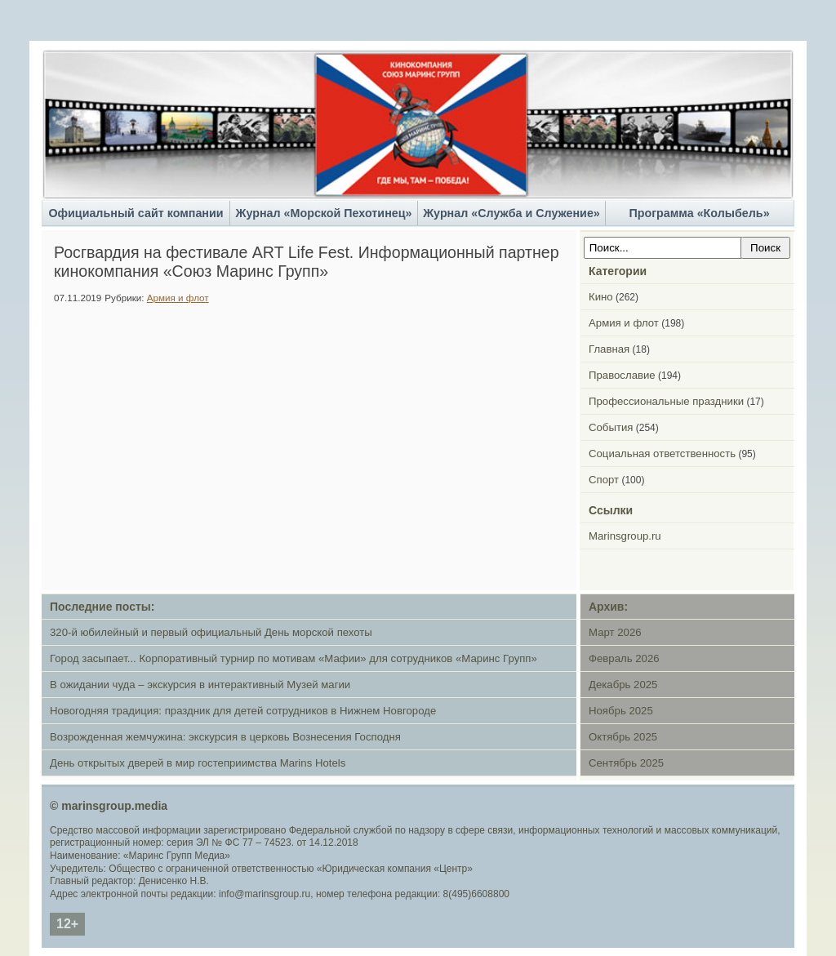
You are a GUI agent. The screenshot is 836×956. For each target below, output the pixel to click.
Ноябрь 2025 (621, 711)
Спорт (604, 480)
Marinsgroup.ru (625, 536)
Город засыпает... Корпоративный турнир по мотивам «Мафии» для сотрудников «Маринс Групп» (293, 658)
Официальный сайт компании (135, 213)
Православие (622, 375)
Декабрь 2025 (623, 684)
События (611, 427)
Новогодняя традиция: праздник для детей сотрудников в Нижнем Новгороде (243, 711)
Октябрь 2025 (623, 737)
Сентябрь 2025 (626, 763)
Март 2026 (615, 632)
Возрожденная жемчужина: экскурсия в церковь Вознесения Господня (225, 737)
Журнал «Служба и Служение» (511, 213)
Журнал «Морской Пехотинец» (324, 213)
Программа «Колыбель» (699, 213)
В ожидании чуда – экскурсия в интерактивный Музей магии (200, 684)
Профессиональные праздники (666, 401)
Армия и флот (178, 297)
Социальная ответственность (662, 453)
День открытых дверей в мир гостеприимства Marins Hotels (197, 763)
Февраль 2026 (624, 658)
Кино (601, 297)
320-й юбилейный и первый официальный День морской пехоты (211, 632)
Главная (609, 349)
